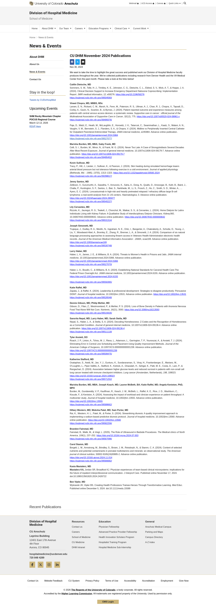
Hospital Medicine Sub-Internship (115, 547)
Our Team (65, 28)
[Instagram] (50, 569)
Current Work (141, 28)
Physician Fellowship (109, 527)
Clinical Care (122, 28)
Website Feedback (53, 581)
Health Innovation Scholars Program (116, 537)
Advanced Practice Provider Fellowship (118, 532)
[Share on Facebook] (72, 62)
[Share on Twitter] (77, 62)
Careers (80, 28)
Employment (167, 581)
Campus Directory (154, 537)
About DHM (49, 28)
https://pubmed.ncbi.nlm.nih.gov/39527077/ (91, 138)
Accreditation (148, 581)
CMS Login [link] (108, 601)
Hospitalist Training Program (112, 542)
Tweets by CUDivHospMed (42, 100)
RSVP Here (35, 126)
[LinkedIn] (58, 569)
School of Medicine (41, 18)
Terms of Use (111, 581)
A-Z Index (150, 542)
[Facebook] (33, 569)
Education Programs (100, 28)
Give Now (184, 581)
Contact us (77, 527)
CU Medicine (78, 542)
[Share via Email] (83, 62)
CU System (74, 581)
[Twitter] (41, 569)
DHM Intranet (78, 547)
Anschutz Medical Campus (158, 527)
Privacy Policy (92, 581)
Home (32, 37)
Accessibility (130, 581)
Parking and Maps (154, 532)
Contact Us (32, 581)
